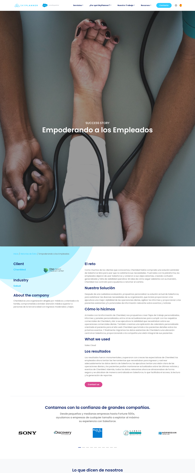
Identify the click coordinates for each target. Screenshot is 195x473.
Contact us (93, 384)
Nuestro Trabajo (125, 5)
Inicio (15, 253)
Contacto (164, 5)
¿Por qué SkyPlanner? (99, 5)
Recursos (145, 5)
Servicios (77, 5)
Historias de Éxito (28, 253)
